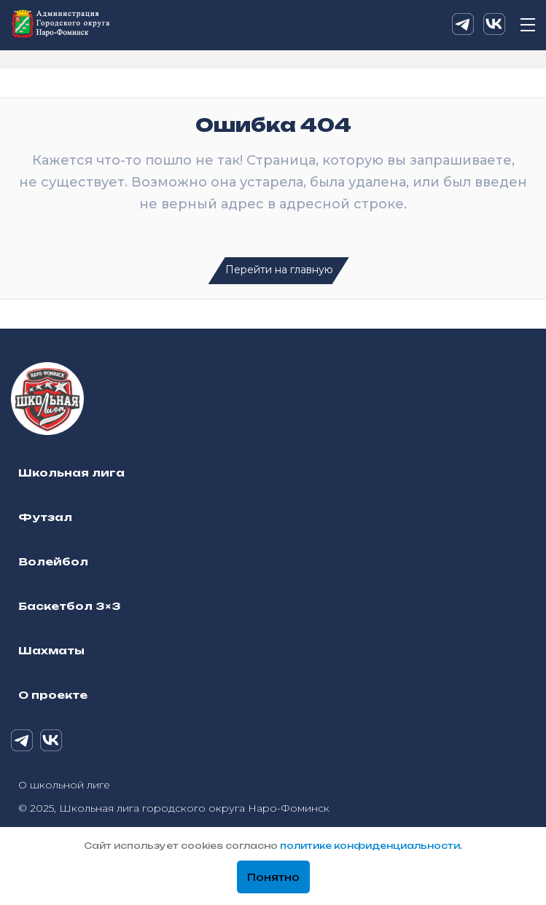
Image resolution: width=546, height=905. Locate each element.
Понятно (273, 877)
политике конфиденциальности (370, 845)
